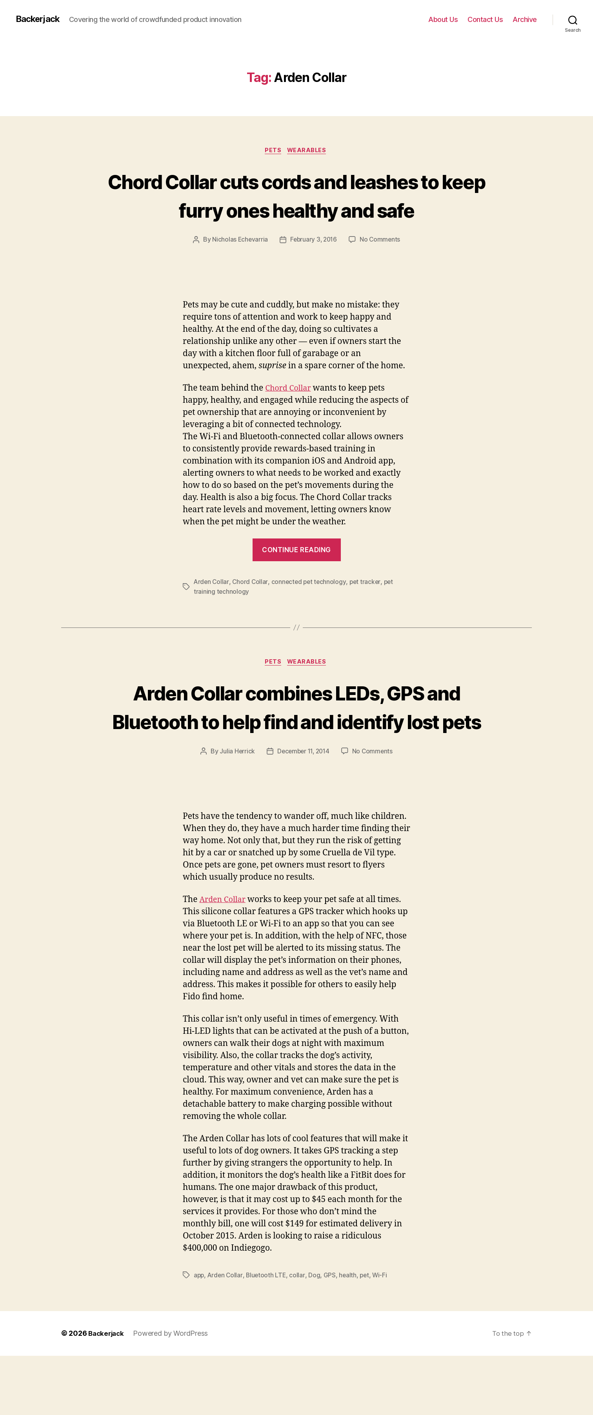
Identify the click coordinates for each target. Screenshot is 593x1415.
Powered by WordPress (173, 1393)
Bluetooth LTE (267, 1335)
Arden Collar (212, 612)
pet (367, 1335)
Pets (272, 151)
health (349, 1335)
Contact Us (485, 19)
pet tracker (368, 612)
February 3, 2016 (313, 269)
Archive (525, 19)
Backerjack (40, 19)
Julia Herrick (235, 811)
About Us (443, 19)
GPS (331, 1335)
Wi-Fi (383, 1335)
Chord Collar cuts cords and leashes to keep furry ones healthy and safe (296, 209)
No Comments (381, 269)
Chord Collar (290, 418)
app (199, 1335)
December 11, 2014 (303, 811)
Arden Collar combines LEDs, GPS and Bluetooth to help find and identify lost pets (296, 751)
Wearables (309, 151)
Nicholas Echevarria (238, 269)
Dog (316, 1335)
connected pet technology (310, 612)
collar (299, 1335)
